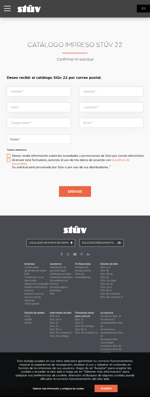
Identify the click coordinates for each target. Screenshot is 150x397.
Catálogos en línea (60, 274)
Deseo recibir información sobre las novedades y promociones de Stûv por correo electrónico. (78, 156)
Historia (29, 290)
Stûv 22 (54, 326)
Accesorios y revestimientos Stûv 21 (111, 322)
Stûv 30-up (106, 274)
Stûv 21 (54, 322)
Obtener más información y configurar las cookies (58, 388)
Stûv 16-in (55, 319)
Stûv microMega (59, 336)
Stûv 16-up (106, 284)
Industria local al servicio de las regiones (33, 297)
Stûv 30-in (55, 329)
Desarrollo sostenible (36, 284)
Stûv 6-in (55, 316)
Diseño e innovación (35, 287)
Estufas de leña (109, 264)
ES (144, 8)
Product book (83, 270)
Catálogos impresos (61, 277)
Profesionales (83, 264)
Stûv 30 (104, 270)
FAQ (52, 293)
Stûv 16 (104, 277)
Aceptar (106, 388)
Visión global (31, 303)
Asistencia (56, 264)
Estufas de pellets (34, 313)
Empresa (29, 264)
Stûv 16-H (106, 287)
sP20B (28, 319)
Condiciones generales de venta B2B (35, 270)
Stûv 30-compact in (61, 332)
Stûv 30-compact (110, 293)
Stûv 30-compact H (111, 297)
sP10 (27, 316)
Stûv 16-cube (108, 280)
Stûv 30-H (106, 290)
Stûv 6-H (105, 267)
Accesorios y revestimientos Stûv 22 (111, 332)
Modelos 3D (81, 267)
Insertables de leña (60, 313)
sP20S (28, 322)
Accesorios (106, 313)
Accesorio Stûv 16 (110, 316)
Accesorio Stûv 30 (110, 346)
